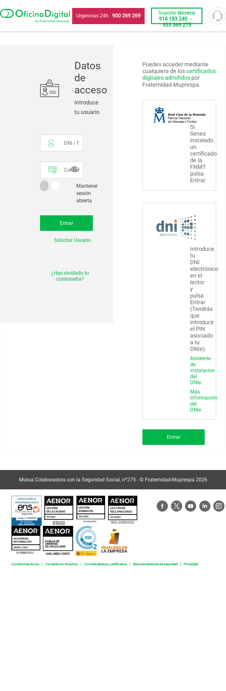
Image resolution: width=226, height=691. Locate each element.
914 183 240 (173, 19)
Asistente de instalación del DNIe (202, 370)
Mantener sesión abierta (87, 193)
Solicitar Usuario (72, 240)
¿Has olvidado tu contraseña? (70, 276)
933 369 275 (177, 25)
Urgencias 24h (108, 16)
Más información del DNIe (203, 401)
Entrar (173, 437)
